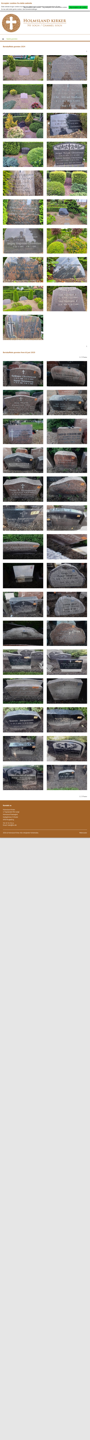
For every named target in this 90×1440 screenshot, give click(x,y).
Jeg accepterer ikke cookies (32, 7)
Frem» (85, 357)
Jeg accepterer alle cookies (78, 7)
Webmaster (83, 833)
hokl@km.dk (12, 825)
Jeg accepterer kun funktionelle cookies (54, 7)
